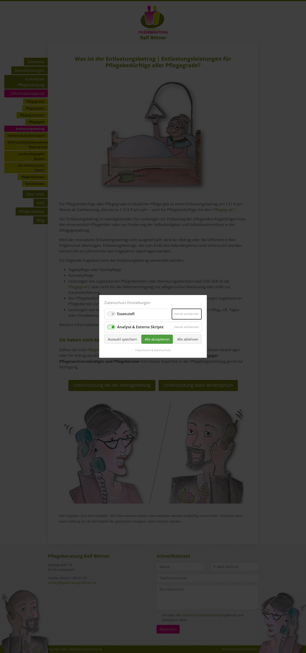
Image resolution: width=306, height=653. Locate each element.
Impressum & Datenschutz (153, 350)
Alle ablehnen (187, 339)
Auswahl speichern (122, 339)
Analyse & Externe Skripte (140, 326)
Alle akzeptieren (157, 339)
